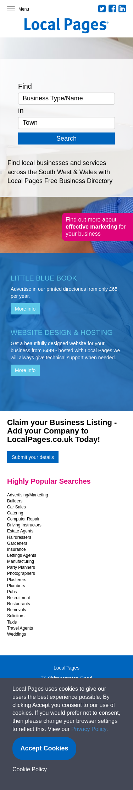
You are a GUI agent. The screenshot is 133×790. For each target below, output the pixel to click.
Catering (15, 513)
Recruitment (18, 597)
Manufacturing (20, 561)
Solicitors (15, 615)
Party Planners (21, 567)
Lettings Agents (21, 555)
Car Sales (16, 507)
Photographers (21, 573)
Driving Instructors (24, 525)
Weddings (16, 634)
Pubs (12, 591)
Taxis (12, 622)
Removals (16, 609)
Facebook (112, 8)
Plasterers (16, 579)
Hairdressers (19, 537)
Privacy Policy (88, 729)
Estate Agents (20, 531)
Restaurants (18, 603)
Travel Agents (20, 628)
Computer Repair (23, 519)
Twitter (102, 8)
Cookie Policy (29, 769)
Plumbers (16, 585)
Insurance (16, 549)
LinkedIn (122, 8)
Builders (14, 501)
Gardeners (17, 543)
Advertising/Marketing (27, 495)
